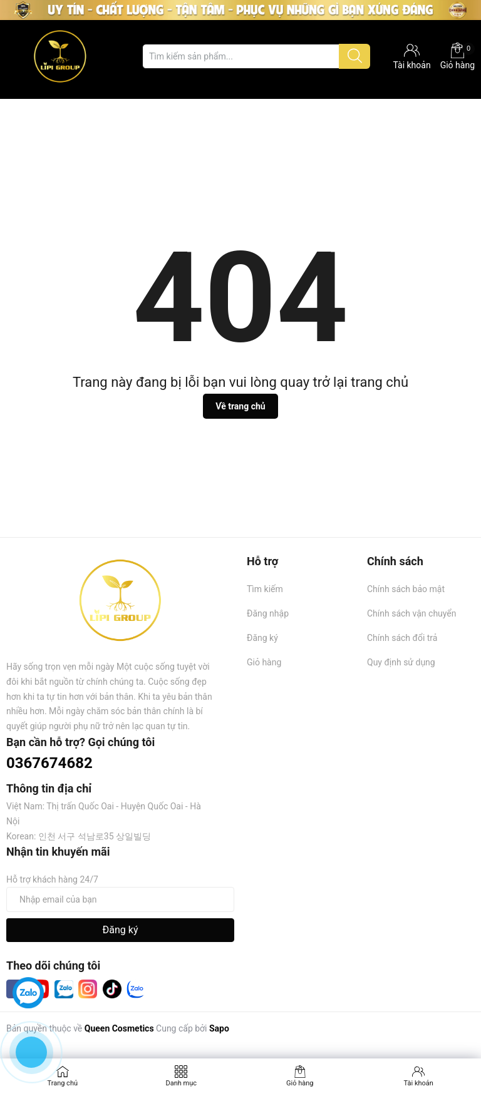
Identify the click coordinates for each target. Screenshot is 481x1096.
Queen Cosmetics (119, 1028)
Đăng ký (262, 638)
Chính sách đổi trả (402, 638)
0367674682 (49, 763)
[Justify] (354, 56)
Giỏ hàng (457, 56)
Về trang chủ (240, 406)
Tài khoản (418, 1083)
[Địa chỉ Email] (120, 899)
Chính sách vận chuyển (412, 613)
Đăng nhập (268, 613)
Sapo (219, 1028)
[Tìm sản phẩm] (256, 56)
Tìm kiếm (265, 589)
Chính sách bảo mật (406, 589)
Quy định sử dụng (401, 662)
